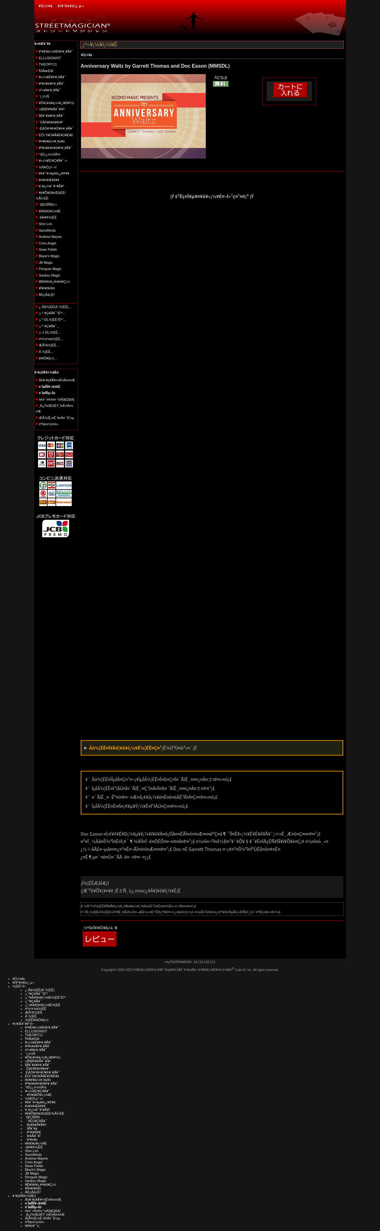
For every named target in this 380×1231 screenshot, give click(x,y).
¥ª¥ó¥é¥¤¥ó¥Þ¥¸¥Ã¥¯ (56, 148)
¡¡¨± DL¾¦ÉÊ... (50, 332)
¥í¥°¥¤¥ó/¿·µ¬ (71, 6)
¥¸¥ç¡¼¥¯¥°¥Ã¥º (51, 186)
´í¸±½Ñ (44, 96)
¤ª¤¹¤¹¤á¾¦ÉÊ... (51, 339)
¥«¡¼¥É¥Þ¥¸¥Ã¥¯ (52, 77)
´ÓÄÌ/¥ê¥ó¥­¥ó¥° (51, 122)
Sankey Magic (49, 275)
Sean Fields (48, 249)
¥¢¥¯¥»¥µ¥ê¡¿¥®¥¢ (54, 173)
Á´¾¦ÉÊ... (46, 352)
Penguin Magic (50, 269)
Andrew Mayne (50, 237)
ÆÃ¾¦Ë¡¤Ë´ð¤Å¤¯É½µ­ (56, 418)
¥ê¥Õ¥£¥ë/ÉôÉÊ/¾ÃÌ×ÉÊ (44, 1113)
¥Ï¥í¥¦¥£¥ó (47, 288)
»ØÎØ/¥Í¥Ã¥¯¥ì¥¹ (52, 109)
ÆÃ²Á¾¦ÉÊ (33, 1012)
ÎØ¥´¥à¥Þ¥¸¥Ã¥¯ (52, 116)
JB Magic (46, 262)
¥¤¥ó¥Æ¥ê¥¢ (49, 180)
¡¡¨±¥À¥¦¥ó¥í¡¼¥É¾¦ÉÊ (42, 1005)
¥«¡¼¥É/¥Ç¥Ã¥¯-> (53, 160)
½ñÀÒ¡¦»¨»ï (48, 167)
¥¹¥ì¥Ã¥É (33, 1132)
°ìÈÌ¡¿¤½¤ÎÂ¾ (49, 154)
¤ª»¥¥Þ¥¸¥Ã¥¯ (50, 90)
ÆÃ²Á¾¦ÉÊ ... (49, 345)
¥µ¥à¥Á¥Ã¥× (36, 1125)
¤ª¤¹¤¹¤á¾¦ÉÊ (35, 1009)
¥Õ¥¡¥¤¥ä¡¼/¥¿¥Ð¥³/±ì (57, 103)
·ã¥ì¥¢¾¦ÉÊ (48, 217)
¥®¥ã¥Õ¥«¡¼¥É (38, 1095)
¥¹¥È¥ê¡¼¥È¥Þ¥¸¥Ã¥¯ (56, 51)
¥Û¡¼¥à (46, 6)
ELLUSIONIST (50, 58)
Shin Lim (45, 224)
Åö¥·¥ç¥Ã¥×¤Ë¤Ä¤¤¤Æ (57, 380)
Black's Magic (49, 256)
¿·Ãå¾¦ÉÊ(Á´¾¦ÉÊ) (40, 990)
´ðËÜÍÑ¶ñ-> (48, 204)
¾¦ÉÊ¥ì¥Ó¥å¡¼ (37, 1020)
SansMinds (47, 230)
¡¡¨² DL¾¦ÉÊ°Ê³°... (52, 319)
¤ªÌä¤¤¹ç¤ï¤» (48, 424)
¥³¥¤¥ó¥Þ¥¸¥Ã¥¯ (52, 83)
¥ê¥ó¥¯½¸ (33, 1226)
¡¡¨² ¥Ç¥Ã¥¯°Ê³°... (52, 313)
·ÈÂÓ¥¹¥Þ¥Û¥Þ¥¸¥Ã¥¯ (56, 128)
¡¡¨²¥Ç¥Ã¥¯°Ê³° (36, 994)
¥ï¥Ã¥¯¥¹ (33, 1136)
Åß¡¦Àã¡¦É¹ (47, 295)
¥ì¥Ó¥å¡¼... (48, 358)
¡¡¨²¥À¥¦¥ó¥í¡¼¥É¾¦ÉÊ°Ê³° (45, 997)
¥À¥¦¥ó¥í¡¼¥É (50, 211)
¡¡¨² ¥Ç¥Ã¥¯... (49, 326)
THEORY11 (48, 64)
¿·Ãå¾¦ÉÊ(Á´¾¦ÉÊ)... (55, 307)
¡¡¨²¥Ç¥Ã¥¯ (33, 1001)
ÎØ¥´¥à (31, 1128)
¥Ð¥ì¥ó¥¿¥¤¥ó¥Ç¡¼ (54, 281)
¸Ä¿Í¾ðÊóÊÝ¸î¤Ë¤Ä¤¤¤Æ (45, 1214)
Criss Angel (47, 243)
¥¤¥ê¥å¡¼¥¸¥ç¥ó (52, 141)
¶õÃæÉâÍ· (46, 71)
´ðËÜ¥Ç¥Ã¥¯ (36, 1121)
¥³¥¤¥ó (31, 1140)
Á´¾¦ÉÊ (31, 1016)
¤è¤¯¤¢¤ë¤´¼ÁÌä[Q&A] (57, 399)
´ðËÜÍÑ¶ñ (32, 1117)
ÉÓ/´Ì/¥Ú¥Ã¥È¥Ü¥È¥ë (56, 135)
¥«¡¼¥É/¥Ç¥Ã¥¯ (37, 1091)
